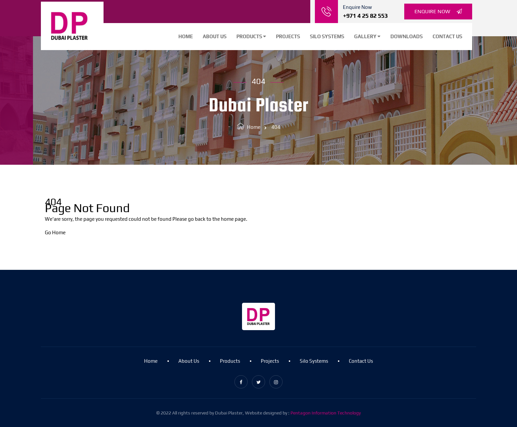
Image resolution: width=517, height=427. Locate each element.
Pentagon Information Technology (325, 412)
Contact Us (447, 36)
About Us (215, 36)
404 (275, 127)
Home (185, 36)
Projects (288, 36)
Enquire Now (438, 11)
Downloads (406, 36)
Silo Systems (327, 36)
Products (251, 36)
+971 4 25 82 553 (365, 15)
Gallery (367, 36)
